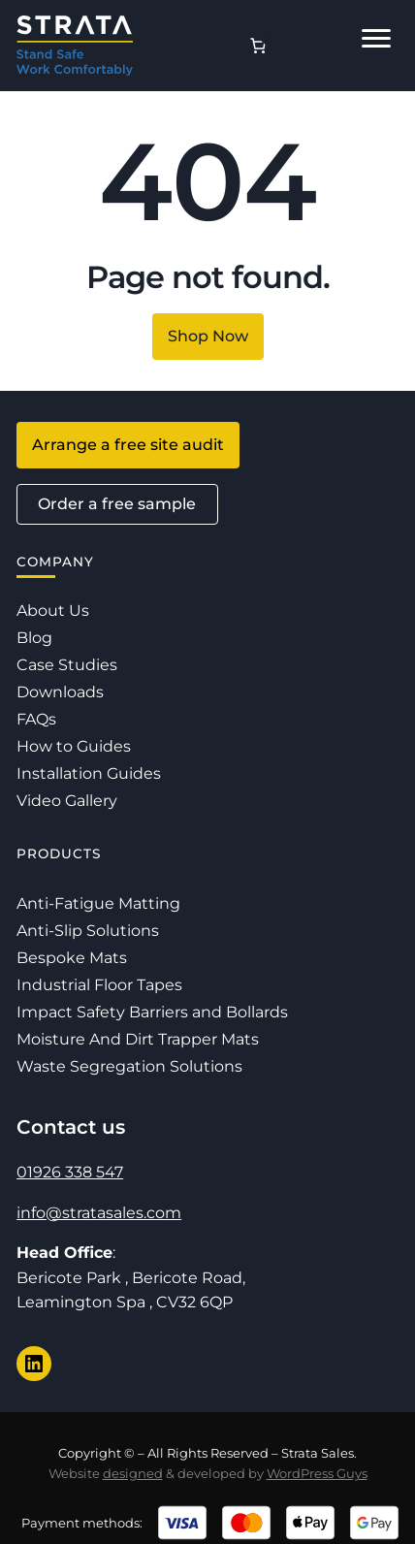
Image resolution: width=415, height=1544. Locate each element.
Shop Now (208, 336)
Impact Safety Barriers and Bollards (152, 1012)
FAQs (36, 719)
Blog (34, 637)
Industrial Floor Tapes (99, 985)
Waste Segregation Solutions (129, 1066)
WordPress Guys (317, 1473)
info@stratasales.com (98, 1213)
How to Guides (73, 746)
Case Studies (66, 665)
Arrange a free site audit (128, 444)
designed (133, 1473)
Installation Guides (88, 773)
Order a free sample (117, 504)
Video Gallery (66, 800)
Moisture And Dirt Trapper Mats (137, 1039)
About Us (52, 610)
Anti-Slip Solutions (87, 930)
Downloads (60, 692)
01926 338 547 (69, 1172)
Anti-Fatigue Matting (98, 903)
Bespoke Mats (71, 958)
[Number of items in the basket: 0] (258, 45)
